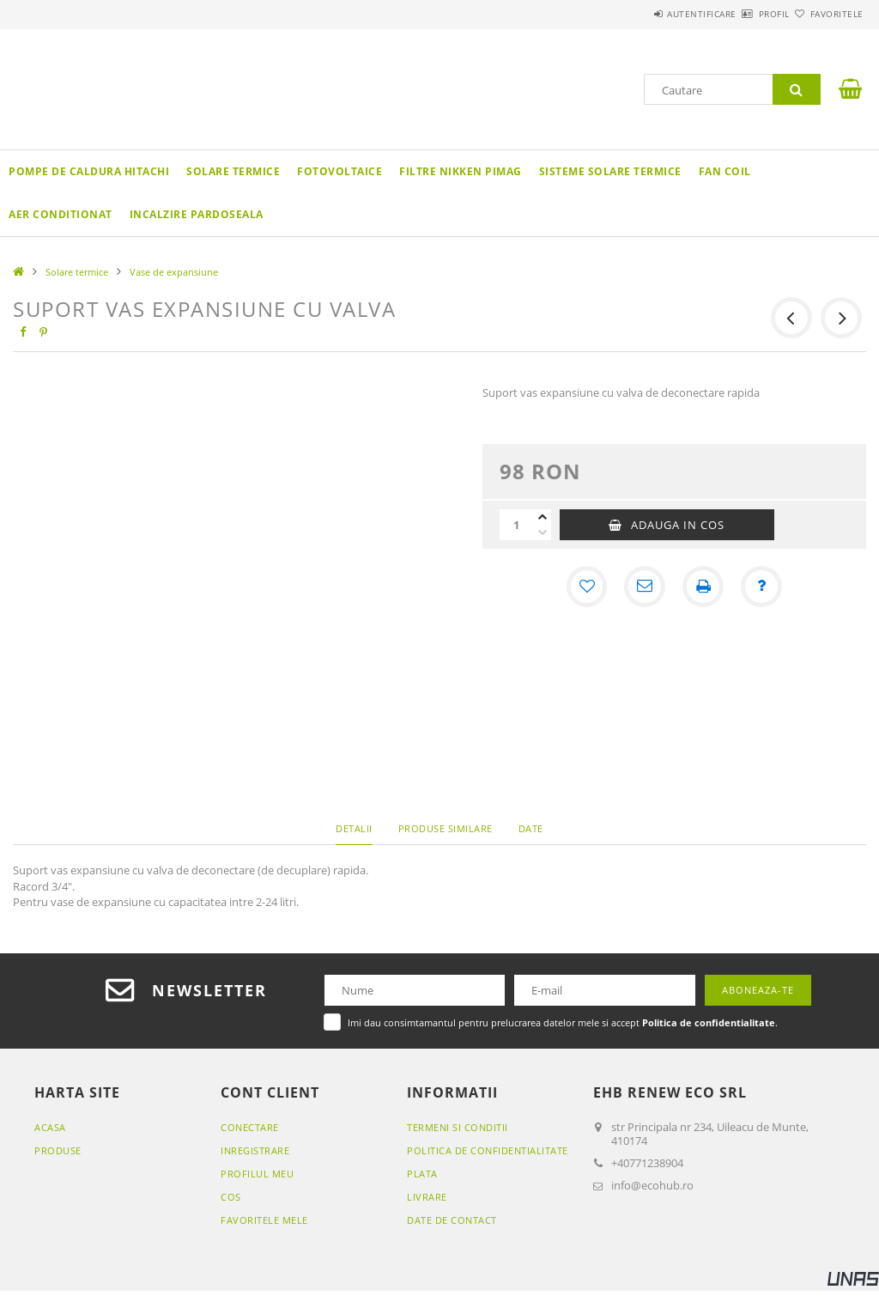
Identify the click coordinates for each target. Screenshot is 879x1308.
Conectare (250, 1127)
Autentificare (651, 14)
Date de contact (452, 1220)
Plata (422, 1173)
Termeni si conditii (457, 1127)
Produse (58, 1150)
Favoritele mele (264, 1220)
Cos (231, 1196)
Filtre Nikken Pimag (460, 171)
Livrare (427, 1196)
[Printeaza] (703, 586)
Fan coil (725, 171)
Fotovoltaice (339, 171)
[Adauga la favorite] (586, 586)
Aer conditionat (60, 214)
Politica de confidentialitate (487, 1150)
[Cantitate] (517, 524)
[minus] (542, 532)
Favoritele (826, 14)
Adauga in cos (677, 524)
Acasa (50, 1127)
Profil (743, 14)
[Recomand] (644, 586)
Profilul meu (257, 1173)
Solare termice (233, 171)
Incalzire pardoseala (197, 214)
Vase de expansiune (174, 271)
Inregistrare (255, 1150)
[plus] (542, 517)
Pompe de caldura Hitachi (89, 171)
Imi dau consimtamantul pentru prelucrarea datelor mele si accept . (563, 1022)
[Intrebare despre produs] (761, 586)
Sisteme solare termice (610, 171)
